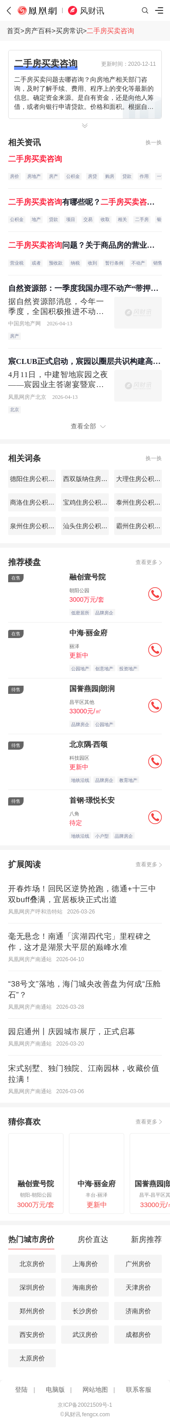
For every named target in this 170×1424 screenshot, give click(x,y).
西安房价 (32, 1334)
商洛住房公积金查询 (37, 502)
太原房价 (32, 1358)
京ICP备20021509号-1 (85, 1405)
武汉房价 (85, 1334)
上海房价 (85, 1263)
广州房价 (138, 1263)
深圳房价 (32, 1287)
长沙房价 (85, 1311)
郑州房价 (32, 1311)
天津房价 (138, 1287)
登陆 (21, 1389)
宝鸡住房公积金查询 (90, 502)
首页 (13, 30)
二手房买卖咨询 (110, 30)
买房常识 (69, 30)
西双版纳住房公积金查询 (97, 478)
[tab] (31, 1241)
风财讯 (92, 10)
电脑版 (55, 1389)
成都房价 (138, 1334)
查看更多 (146, 562)
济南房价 (138, 1311)
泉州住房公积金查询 (37, 526)
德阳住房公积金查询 (37, 478)
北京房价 (32, 1263)
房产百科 (38, 30)
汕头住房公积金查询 (90, 526)
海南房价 (85, 1287)
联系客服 (138, 1389)
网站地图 (95, 1389)
